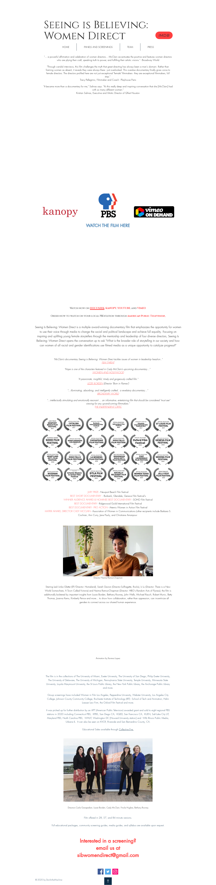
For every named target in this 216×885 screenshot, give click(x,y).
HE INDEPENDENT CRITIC (108, 406)
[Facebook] (101, 872)
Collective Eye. (126, 729)
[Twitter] (108, 872)
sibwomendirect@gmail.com (108, 855)
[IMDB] (164, 35)
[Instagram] (115, 872)
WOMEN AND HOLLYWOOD (108, 372)
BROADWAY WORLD (108, 393)
